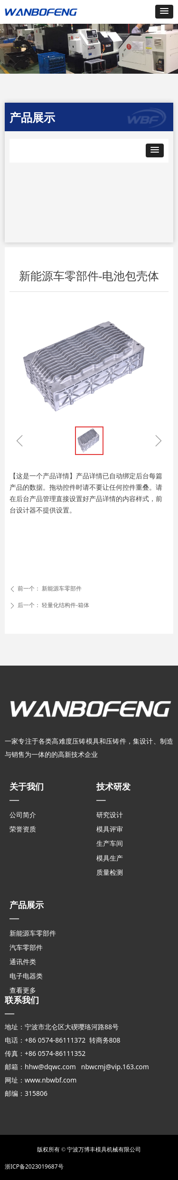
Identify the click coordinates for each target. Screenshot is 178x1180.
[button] (164, 12)
